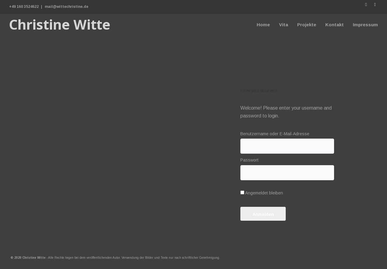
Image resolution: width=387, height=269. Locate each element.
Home (263, 24)
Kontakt (334, 24)
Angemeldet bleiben (261, 193)
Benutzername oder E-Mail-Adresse (274, 133)
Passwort (249, 160)
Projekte (306, 24)
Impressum (365, 24)
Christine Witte (59, 24)
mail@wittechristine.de (66, 7)
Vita (283, 24)
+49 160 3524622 (24, 7)
